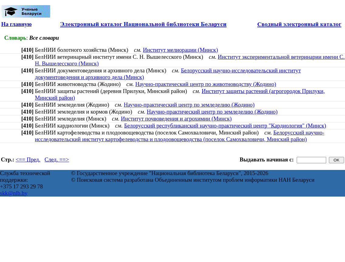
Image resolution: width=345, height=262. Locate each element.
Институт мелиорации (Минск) (180, 50)
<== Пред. (28, 159)
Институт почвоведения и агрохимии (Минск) (176, 118)
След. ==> (57, 159)
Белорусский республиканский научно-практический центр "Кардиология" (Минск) (225, 125)
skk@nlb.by (13, 193)
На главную (16, 24)
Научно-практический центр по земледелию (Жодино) (189, 104)
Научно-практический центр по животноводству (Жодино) (205, 84)
